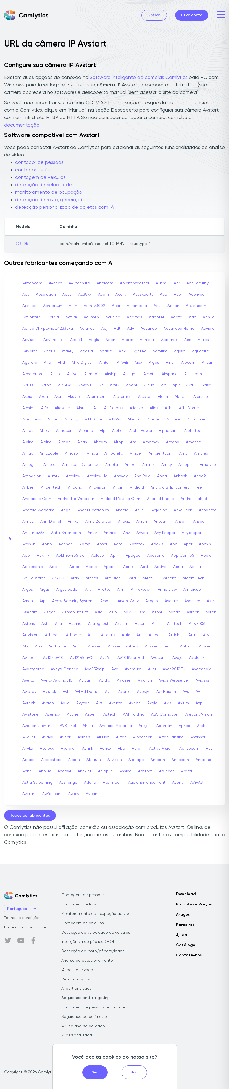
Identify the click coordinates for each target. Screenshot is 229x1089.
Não (134, 1072)
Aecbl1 (76, 340)
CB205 (22, 244)
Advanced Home (179, 329)
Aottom (145, 771)
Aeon (110, 340)
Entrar (154, 15)
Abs (25, 294)
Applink (56, 567)
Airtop (45, 385)
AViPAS (196, 783)
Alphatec (192, 431)
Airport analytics (76, 988)
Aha (47, 363)
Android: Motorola (115, 726)
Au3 (38, 646)
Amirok (148, 465)
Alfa (44, 408)
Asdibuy (47, 748)
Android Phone (160, 499)
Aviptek (29, 692)
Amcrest (202, 453)
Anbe (27, 771)
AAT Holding (133, 714)
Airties (28, 385)
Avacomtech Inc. (37, 726)
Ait (100, 385)
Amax (27, 453)
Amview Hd (97, 476)
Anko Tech (183, 510)
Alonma (86, 431)
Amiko (130, 465)
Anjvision (159, 510)
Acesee (29, 306)
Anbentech (51, 487)
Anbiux (45, 771)
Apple (206, 556)
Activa (53, 317)
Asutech (174, 624)
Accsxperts (143, 294)
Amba (92, 453)
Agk (122, 351)
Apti (144, 567)
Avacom (158, 658)
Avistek (49, 692)
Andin (118, 487)
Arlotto (104, 590)
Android (137, 487)
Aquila (195, 567)
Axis (167, 703)
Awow (73, 794)
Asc (210, 601)
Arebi (201, 726)
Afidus (49, 351)
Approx (110, 567)
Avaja (177, 658)
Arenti (186, 771)
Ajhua (149, 385)
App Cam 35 (182, 556)
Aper (188, 544)
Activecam (189, 748)
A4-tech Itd (79, 283)
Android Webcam (38, 510)
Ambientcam (161, 453)
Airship (111, 374)
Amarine (193, 442)
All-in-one (196, 419)
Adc (192, 317)
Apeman (164, 726)
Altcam (100, 442)
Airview (64, 385)
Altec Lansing (171, 737)
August (28, 737)
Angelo (121, 510)
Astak (211, 612)
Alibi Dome (189, 408)
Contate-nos (189, 955)
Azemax (52, 714)
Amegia (29, 465)
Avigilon (145, 680)
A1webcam (32, 283)
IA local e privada (77, 970)
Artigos (183, 915)
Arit (88, 590)
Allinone (173, 419)
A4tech (55, 283)
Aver (152, 669)
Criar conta (191, 15)
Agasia (86, 351)
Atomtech (112, 783)
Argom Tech (193, 578)
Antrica (110, 533)
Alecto (181, 397)
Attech (155, 635)
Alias (154, 408)
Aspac (174, 612)
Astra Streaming (37, 783)
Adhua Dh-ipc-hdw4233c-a (47, 329)
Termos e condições (22, 918)
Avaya (47, 737)
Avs (186, 692)
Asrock (193, 612)
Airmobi (91, 374)
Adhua (209, 317)
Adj (104, 329)
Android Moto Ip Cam (120, 499)
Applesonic (32, 567)
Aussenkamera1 (159, 646)
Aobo (47, 544)
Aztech (109, 714)
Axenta (115, 703)
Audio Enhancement (146, 783)
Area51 (149, 578)
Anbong (75, 487)
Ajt (163, 385)
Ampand (203, 760)
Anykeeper (191, 533)
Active (71, 317)
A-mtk (53, 476)
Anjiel (140, 510)
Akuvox (74, 397)
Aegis (94, 340)
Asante (171, 601)
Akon (43, 397)
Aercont (147, 340)
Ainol (170, 363)
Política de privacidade (25, 927)
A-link (53, 419)
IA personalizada (76, 1035)
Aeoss (127, 340)
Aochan (66, 544)
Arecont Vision (198, 714)
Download (186, 894)
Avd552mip (95, 669)
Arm (120, 590)
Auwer (204, 646)
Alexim (28, 408)
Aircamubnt (33, 374)
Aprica (184, 726)
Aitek (114, 385)
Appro (91, 567)
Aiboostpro (51, 760)
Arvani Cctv (128, 601)
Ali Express (113, 408)
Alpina (28, 442)
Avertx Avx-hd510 (56, 680)
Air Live (103, 737)
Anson (180, 521)
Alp (103, 431)
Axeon (135, 703)
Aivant (132, 385)
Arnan (27, 601)
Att (139, 635)
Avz (99, 703)
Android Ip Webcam (76, 499)
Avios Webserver (174, 680)
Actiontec (31, 317)
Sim (95, 1072)
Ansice (125, 771)
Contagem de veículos (82, 923)
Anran (141, 521)
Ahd (61, 363)
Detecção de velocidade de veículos (95, 933)
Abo (121, 748)
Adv (130, 329)
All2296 (115, 419)
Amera (49, 465)
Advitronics (53, 340)
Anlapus (105, 771)
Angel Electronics (93, 510)
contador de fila (33, 169)
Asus (156, 624)
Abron (137, 748)
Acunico (113, 317)
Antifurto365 (33, 533)
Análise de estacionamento (87, 960)
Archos (92, 578)
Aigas (154, 363)
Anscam (161, 521)
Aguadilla (200, 351)
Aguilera (29, 363)
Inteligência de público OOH (87, 942)
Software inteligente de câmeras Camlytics (139, 77)
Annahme (208, 510)
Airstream (193, 374)
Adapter (156, 317)
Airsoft (149, 374)
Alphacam (168, 431)
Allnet (27, 431)
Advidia (208, 329)
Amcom (158, 760)
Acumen (91, 317)
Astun (140, 624)
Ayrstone (30, 714)
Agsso (179, 351)
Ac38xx (84, 294)
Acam (103, 294)
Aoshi (102, 544)
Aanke (105, 748)
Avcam (92, 794)
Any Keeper (164, 533)
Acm (73, 306)
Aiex (138, 363)
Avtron (48, 703)
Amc (183, 453)
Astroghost (98, 624)
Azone (72, 714)
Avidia (104, 680)
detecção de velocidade (43, 184)
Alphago (136, 760)
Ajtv (176, 385)
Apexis (205, 544)
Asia (98, 612)
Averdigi (68, 748)
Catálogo (185, 945)
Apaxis (157, 544)
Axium (183, 703)
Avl (65, 692)
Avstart (29, 794)
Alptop (64, 442)
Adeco (28, 760)
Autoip (186, 646)
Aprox (128, 567)
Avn (108, 692)
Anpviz (124, 521)
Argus (45, 590)
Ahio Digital (82, 363)
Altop (118, 442)
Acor (116, 306)
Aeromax (169, 340)
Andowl (64, 771)
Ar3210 (58, 578)
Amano (172, 442)
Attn (192, 635)
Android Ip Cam (36, 499)
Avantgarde (33, 669)
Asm (141, 612)
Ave (114, 669)
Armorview (167, 590)
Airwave (84, 385)
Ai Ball (104, 363)
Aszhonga (68, 783)
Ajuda (181, 935)
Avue (65, 703)
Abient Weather (134, 283)
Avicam (86, 680)
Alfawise (62, 408)
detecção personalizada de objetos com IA (64, 207)
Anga (66, 510)
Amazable (49, 453)
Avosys (143, 692)
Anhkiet (84, 771)
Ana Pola (142, 476)
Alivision (114, 760)
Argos (27, 590)
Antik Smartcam (66, 533)
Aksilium (93, 760)
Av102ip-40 (53, 658)
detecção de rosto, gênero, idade (53, 199)
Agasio (105, 351)
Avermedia (202, 669)
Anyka (27, 748)
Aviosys (202, 680)
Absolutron (46, 294)
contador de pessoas (39, 162)
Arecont (168, 578)
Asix (127, 612)
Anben (28, 487)
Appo (74, 567)
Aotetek (136, 544)
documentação (22, 125)
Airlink (55, 374)
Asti (44, 624)
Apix (26, 556)
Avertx (28, 680)
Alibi (168, 408)
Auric (77, 646)
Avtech (28, 703)
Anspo (199, 521)
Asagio (151, 601)
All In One (93, 419)
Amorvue (208, 465)
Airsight (130, 374)
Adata (176, 317)
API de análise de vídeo (83, 1026)
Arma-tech (141, 590)
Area (131, 578)
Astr (58, 624)
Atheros (52, 635)
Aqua (178, 567)
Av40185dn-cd (130, 658)
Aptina (160, 567)
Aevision (30, 351)
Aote (118, 544)
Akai (190, 385)
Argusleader (67, 590)
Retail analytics (75, 979)
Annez (28, 521)
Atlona (90, 783)
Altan (82, 442)
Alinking (71, 419)
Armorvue (192, 590)
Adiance (87, 329)
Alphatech (142, 737)
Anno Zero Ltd (98, 521)
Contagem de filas (78, 904)
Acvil (210, 748)
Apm (114, 556)
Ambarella (113, 453)
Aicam (74, 760)
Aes (187, 340)
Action (173, 306)
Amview (73, 476)
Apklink (43, 556)
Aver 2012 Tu (174, 669)
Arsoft (105, 601)
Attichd (175, 635)
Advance (149, 329)
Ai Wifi (122, 363)
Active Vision (161, 748)
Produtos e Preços (194, 904)
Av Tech (29, 658)
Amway (121, 476)
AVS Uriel (68, 726)
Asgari (50, 612)
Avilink (87, 748)
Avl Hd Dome (86, 692)
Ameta (111, 465)
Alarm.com (97, 397)
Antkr (92, 533)
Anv (126, 533)
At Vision (30, 635)
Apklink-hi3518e (70, 556)
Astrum (121, 624)
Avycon (83, 703)
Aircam (208, 363)
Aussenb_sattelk (123, 646)
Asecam (30, 612)
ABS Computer (165, 714)
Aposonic (155, 556)
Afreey (67, 351)
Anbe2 (200, 476)
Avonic (124, 692)
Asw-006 (197, 624)
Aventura (133, 669)
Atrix (126, 635)
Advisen (29, 340)
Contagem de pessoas (83, 895)
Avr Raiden (166, 692)
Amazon (72, 453)
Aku (57, 397)
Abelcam (105, 283)
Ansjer (144, 726)
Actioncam (196, 306)
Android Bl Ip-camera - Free (176, 487)
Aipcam (188, 363)
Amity (166, 465)
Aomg (84, 544)
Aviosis (84, 737)
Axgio (152, 703)
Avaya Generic (64, 669)
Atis (91, 635)
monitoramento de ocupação (48, 192)
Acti (157, 306)
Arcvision (113, 578)
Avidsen (124, 680)
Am (133, 442)
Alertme (200, 397)
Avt (199, 692)
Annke (73, 521)
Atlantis (108, 635)
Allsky (44, 431)
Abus (67, 294)
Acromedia (137, 306)
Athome (73, 635)
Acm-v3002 (94, 306)
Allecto (134, 419)
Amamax (151, 442)
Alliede (153, 419)
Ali (95, 408)
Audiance (57, 646)
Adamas (134, 317)
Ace (163, 294)
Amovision (31, 476)
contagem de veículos (40, 177)
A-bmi (161, 283)
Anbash (180, 476)
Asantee (192, 601)
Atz (25, 646)
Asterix (28, 624)
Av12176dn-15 (81, 658)
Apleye (97, 556)
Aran (75, 578)
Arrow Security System (73, 601)
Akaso (205, 385)
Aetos (203, 340)
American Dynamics (80, 465)
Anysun (28, 544)
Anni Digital (50, 521)
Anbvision (97, 487)
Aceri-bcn (198, 294)
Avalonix (196, 658)
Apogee (133, 556)
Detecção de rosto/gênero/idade (93, 951)
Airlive (72, 374)
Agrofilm (159, 351)
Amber (136, 453)
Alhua (82, 408)
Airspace (170, 374)
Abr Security (197, 283)
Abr (177, 283)
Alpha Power (140, 431)
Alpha (117, 431)
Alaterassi (122, 397)
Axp (199, 703)
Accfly (120, 294)
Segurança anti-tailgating (85, 998)
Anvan (142, 533)
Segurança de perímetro (84, 1017)
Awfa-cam (52, 794)
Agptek (139, 351)
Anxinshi (197, 737)
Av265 (105, 658)
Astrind (75, 624)
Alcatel (144, 397)
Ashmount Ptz (75, 612)
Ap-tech (167, 771)
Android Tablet (194, 499)
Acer (178, 294)
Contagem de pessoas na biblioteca (95, 1007)
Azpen (91, 714)
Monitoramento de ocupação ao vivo (96, 914)
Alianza (136, 408)
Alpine (46, 442)
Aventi (178, 783)
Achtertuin (52, 306)
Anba (162, 476)
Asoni (157, 612)
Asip (113, 612)
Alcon (163, 397)
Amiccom (180, 760)
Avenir (65, 737)
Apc (173, 544)
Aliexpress (31, 419)
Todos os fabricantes (30, 815)
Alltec (121, 737)
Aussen (94, 646)
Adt (117, 329)
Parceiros (185, 925)
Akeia (27, 397)
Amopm (185, 465)
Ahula (88, 726)
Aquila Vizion (34, 578)
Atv (206, 635)
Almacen (64, 431)
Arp (43, 601)
